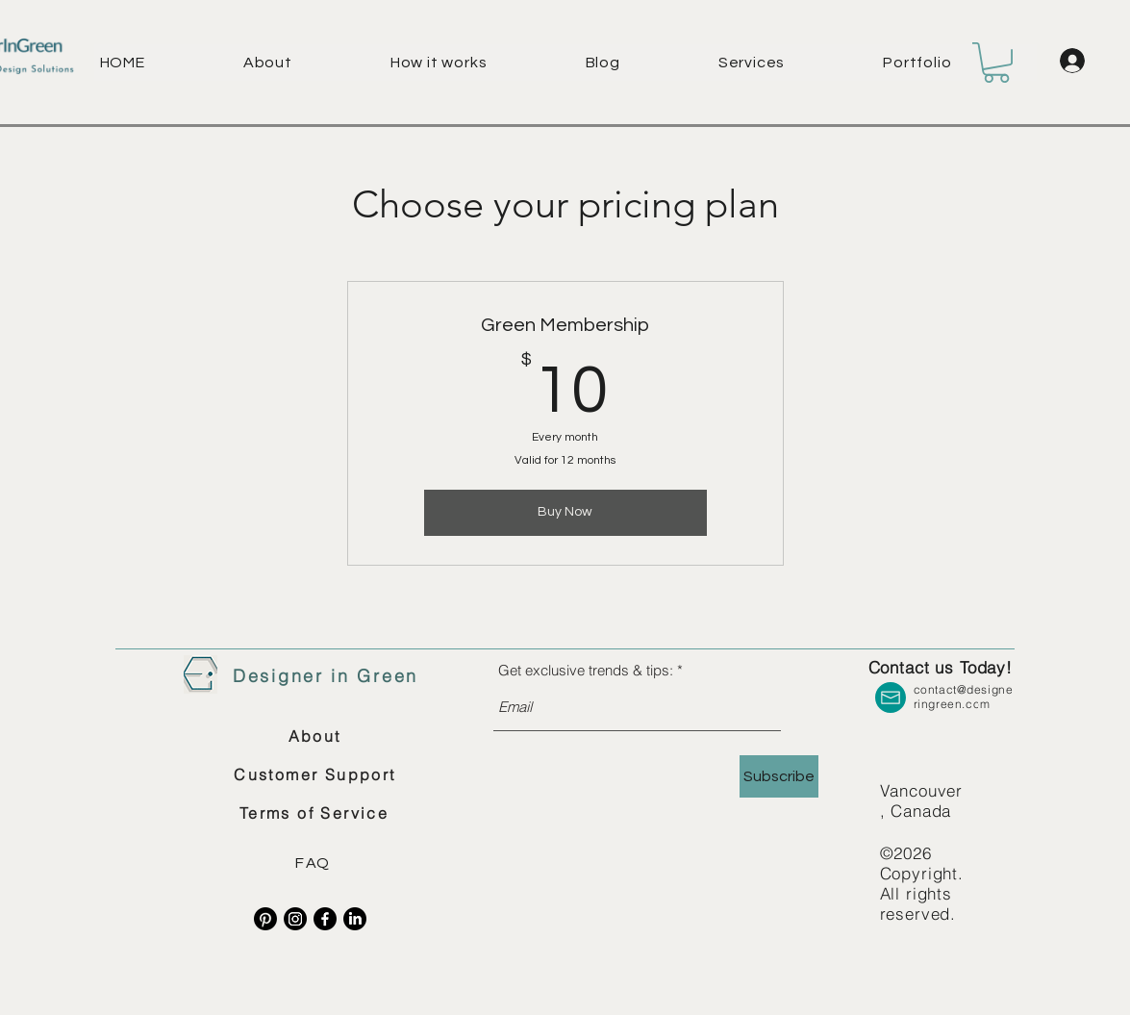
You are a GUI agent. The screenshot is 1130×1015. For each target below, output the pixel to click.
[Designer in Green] (326, 676)
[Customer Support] (315, 774)
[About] (315, 736)
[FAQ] (315, 863)
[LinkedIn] (354, 918)
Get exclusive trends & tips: (585, 670)
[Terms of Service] (314, 813)
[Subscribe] (779, 776)
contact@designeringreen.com (964, 696)
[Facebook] (325, 918)
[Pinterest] (265, 918)
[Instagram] (295, 918)
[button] (791, 62)
